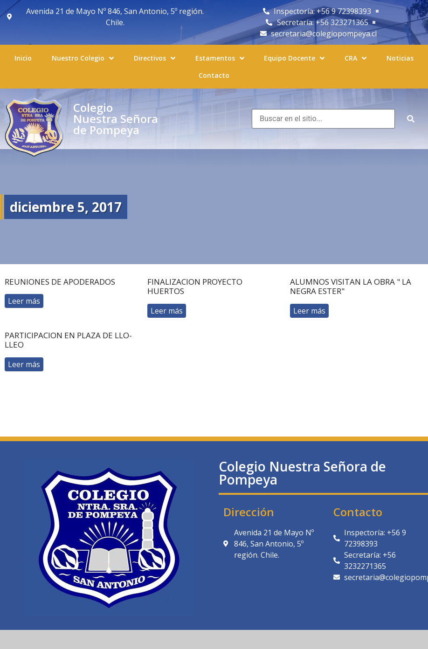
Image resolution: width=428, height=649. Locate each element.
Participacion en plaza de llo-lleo (68, 340)
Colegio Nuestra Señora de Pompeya (115, 118)
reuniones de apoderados (60, 281)
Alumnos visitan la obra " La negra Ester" (350, 286)
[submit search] (411, 119)
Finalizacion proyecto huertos (194, 286)
